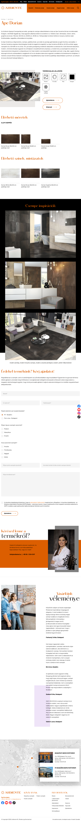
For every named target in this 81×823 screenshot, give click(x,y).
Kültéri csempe (70, 8)
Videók (67, 799)
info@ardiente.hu (15, 555)
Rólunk (25, 1)
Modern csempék (41, 797)
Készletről (31, 8)
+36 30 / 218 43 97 (13, 1)
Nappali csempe (60, 8)
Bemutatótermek (32, 1)
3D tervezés (51, 1)
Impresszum (55, 809)
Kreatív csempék (28, 799)
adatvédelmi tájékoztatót (37, 503)
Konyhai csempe (50, 8)
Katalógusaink (59, 1)
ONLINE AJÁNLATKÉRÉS (70, 2)
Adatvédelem (55, 804)
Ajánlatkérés (50, 100)
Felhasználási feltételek (58, 806)
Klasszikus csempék (29, 797)
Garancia (39, 1)
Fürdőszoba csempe (39, 8)
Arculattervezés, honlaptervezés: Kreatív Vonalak (66, 820)
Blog (21, 1)
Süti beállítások (56, 812)
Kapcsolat (45, 1)
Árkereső (49, 107)
